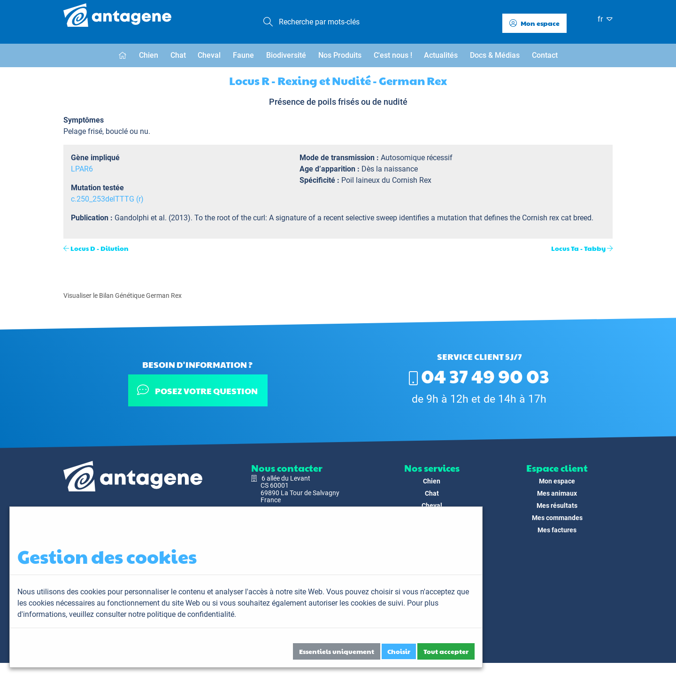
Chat (178, 55)
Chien (148, 55)
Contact (545, 55)
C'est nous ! (393, 55)
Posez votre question (197, 390)
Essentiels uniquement (336, 651)
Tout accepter (446, 651)
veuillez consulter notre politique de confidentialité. (152, 614)
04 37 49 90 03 (479, 375)
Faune (243, 55)
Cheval (209, 55)
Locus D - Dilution (99, 248)
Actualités (441, 55)
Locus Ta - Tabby (578, 248)
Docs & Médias (495, 55)
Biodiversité (286, 55)
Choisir (398, 651)
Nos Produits (339, 55)
